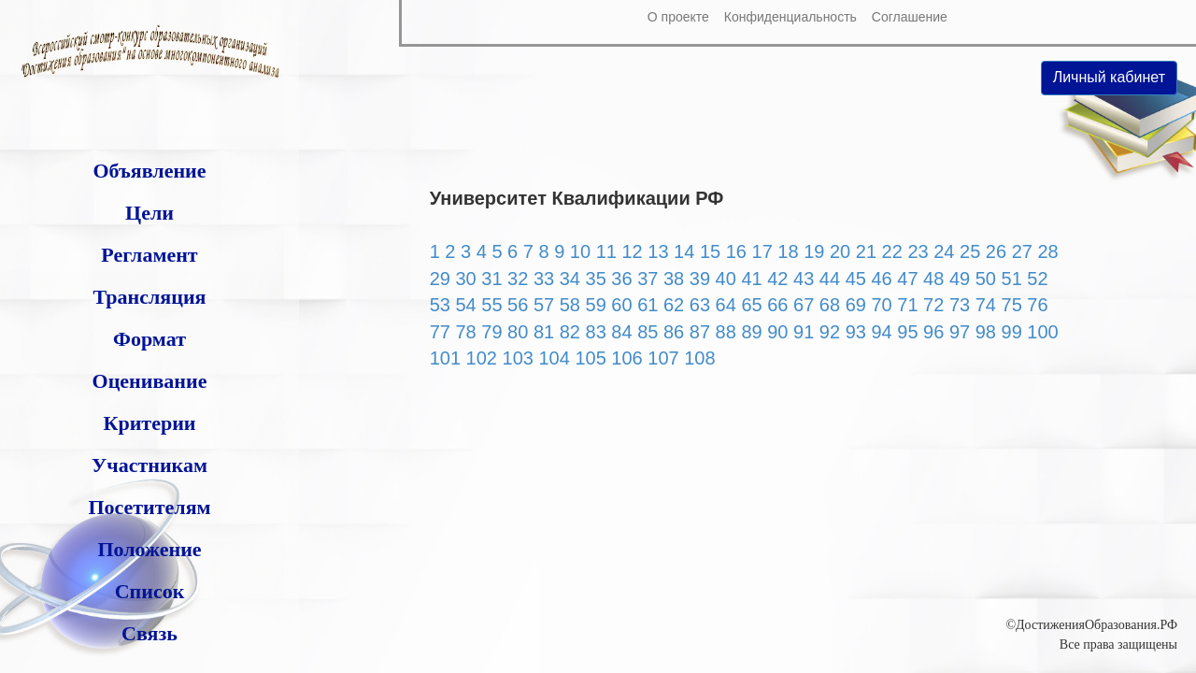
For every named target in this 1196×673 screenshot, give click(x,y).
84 (621, 332)
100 (1042, 332)
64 (726, 304)
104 (553, 358)
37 (647, 278)
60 (621, 304)
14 (684, 251)
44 (829, 278)
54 (465, 304)
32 (517, 278)
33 (544, 278)
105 (590, 358)
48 (933, 278)
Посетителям (149, 507)
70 (881, 304)
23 (917, 251)
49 (959, 278)
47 (907, 278)
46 (881, 278)
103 (518, 358)
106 (626, 358)
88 (726, 332)
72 (933, 304)
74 (985, 304)
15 (710, 251)
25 (970, 251)
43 (803, 278)
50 (985, 278)
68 (829, 304)
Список (150, 591)
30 (465, 278)
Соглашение (909, 16)
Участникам (149, 465)
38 (673, 278)
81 (544, 332)
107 (663, 358)
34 (570, 278)
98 (985, 332)
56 (517, 304)
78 (465, 332)
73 (959, 304)
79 (491, 332)
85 (647, 332)
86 (673, 332)
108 (699, 358)
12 (631, 251)
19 (814, 251)
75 (1012, 304)
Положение (149, 549)
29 (440, 278)
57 (544, 304)
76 (1037, 304)
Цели (149, 212)
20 (840, 251)
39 (700, 278)
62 (673, 304)
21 (866, 251)
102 (481, 358)
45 (856, 278)
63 (700, 304)
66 (777, 304)
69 (856, 304)
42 (777, 278)
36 (621, 278)
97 (959, 332)
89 (751, 332)
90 (777, 332)
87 (700, 332)
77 (440, 332)
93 (856, 332)
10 (580, 251)
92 (829, 332)
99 (1012, 332)
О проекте (678, 16)
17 (762, 251)
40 (726, 278)
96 (933, 332)
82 (570, 332)
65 (751, 304)
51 (1012, 278)
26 (996, 251)
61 (647, 304)
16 (736, 251)
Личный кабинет (1109, 77)
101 (445, 358)
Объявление (149, 170)
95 (907, 332)
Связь (149, 633)
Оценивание (150, 381)
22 (892, 251)
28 (1047, 251)
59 (596, 304)
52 (1037, 278)
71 (907, 304)
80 (517, 332)
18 (787, 251)
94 (881, 332)
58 (570, 304)
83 (596, 332)
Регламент (149, 254)
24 (943, 251)
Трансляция (149, 296)
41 (751, 278)
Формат (149, 339)
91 (803, 332)
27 (1022, 251)
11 (606, 251)
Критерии (149, 423)
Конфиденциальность (790, 16)
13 (658, 251)
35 (596, 278)
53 (440, 304)
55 (491, 304)
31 (491, 278)
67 (803, 304)
